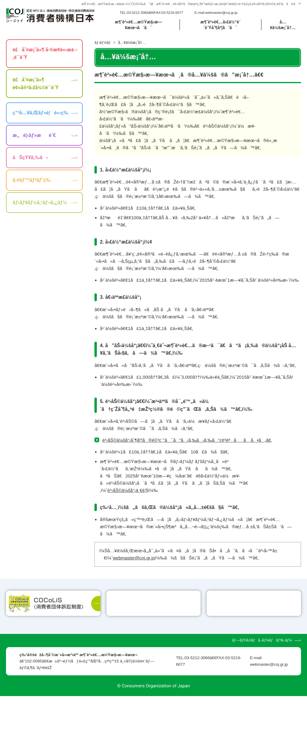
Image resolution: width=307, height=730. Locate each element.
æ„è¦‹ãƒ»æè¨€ (34, 135)
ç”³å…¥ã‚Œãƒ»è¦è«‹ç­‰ (40, 112)
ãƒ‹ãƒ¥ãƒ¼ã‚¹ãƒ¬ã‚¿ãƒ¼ (40, 202)
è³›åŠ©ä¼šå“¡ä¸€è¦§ (127, 490)
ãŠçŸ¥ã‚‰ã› (30, 157)
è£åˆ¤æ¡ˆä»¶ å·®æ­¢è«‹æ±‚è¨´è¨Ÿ (43, 53)
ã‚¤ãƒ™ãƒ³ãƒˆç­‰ (32, 180)
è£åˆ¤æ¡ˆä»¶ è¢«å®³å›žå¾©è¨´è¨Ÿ (35, 83)
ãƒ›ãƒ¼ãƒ (103, 43)
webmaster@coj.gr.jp (221, 12)
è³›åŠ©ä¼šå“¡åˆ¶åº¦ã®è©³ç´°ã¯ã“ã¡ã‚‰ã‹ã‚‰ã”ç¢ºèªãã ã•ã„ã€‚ (187, 440)
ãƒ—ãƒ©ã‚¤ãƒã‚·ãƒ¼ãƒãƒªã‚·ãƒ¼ (262, 674)
